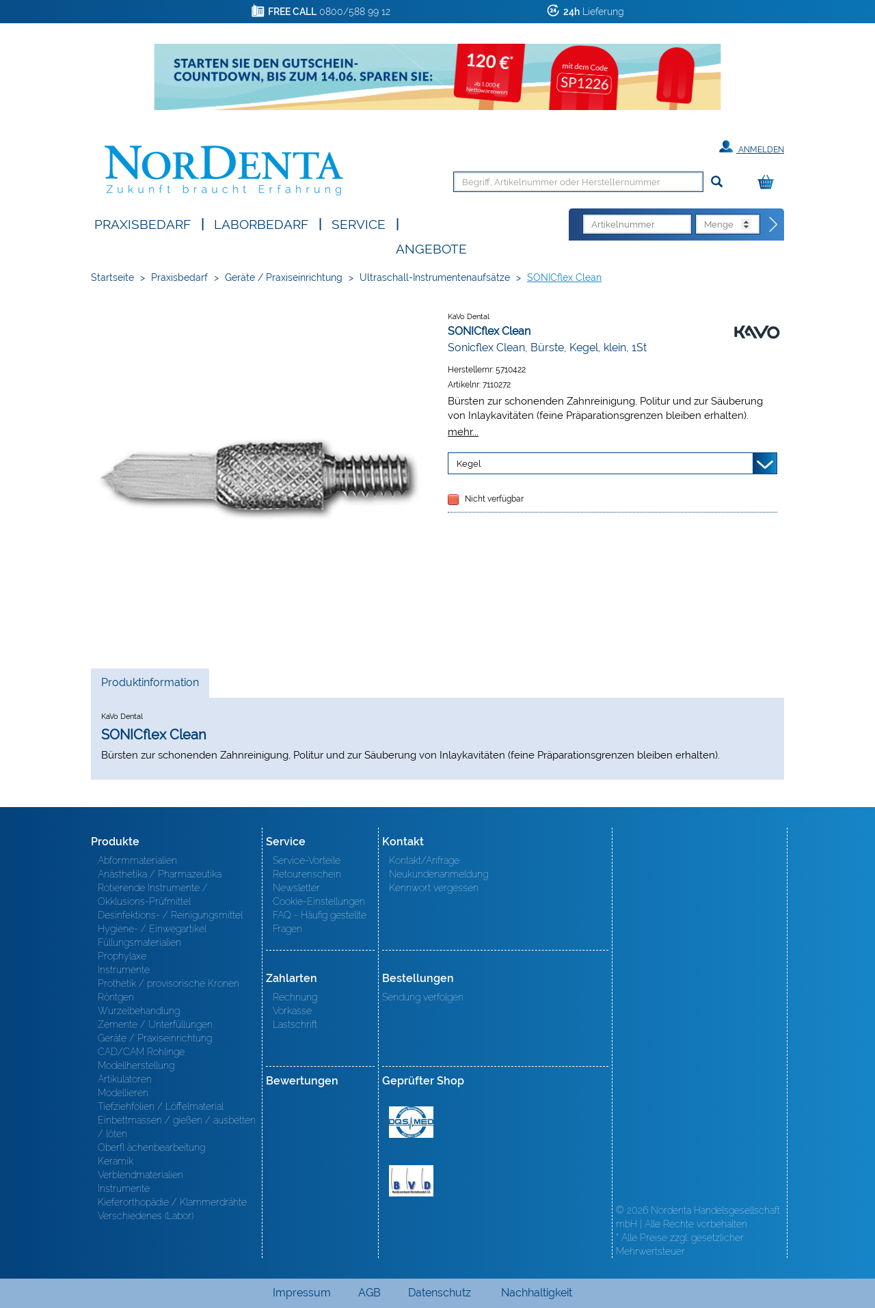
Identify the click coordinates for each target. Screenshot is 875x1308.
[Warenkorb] (769, 183)
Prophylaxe (122, 956)
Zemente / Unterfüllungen (155, 1024)
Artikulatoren (125, 1079)
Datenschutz (439, 1292)
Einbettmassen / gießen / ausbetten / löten (177, 1127)
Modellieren (123, 1092)
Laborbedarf (261, 223)
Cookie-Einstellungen (319, 901)
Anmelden (751, 146)
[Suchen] (717, 182)
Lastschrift (295, 1024)
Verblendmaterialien (140, 1174)
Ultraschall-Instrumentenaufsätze (435, 277)
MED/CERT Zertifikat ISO (411, 1122)
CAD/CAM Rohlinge (141, 1051)
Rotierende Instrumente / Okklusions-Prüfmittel (153, 894)
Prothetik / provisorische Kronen (168, 983)
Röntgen (116, 997)
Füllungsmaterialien (139, 942)
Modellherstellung (136, 1065)
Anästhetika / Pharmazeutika (159, 874)
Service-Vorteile (306, 860)
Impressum (302, 1292)
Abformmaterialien (137, 860)
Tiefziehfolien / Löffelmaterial (161, 1106)
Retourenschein (307, 874)
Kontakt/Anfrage (424, 860)
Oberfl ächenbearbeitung (151, 1147)
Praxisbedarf (142, 223)
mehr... (463, 431)
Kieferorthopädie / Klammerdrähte (172, 1202)
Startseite (112, 277)
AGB (369, 1292)
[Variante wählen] (612, 463)
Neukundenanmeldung (438, 874)
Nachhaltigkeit (536, 1292)
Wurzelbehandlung (139, 1010)
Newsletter (296, 887)
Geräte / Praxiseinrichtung (283, 277)
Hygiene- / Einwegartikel (152, 928)
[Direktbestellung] (774, 224)
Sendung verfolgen (422, 997)
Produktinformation (149, 686)
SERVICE (359, 223)
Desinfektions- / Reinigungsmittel (170, 915)
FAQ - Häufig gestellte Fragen (319, 922)
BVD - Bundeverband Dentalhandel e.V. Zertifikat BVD (411, 1181)
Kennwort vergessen (434, 887)
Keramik (115, 1161)
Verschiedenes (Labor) (145, 1215)
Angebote (431, 247)
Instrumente (124, 969)
